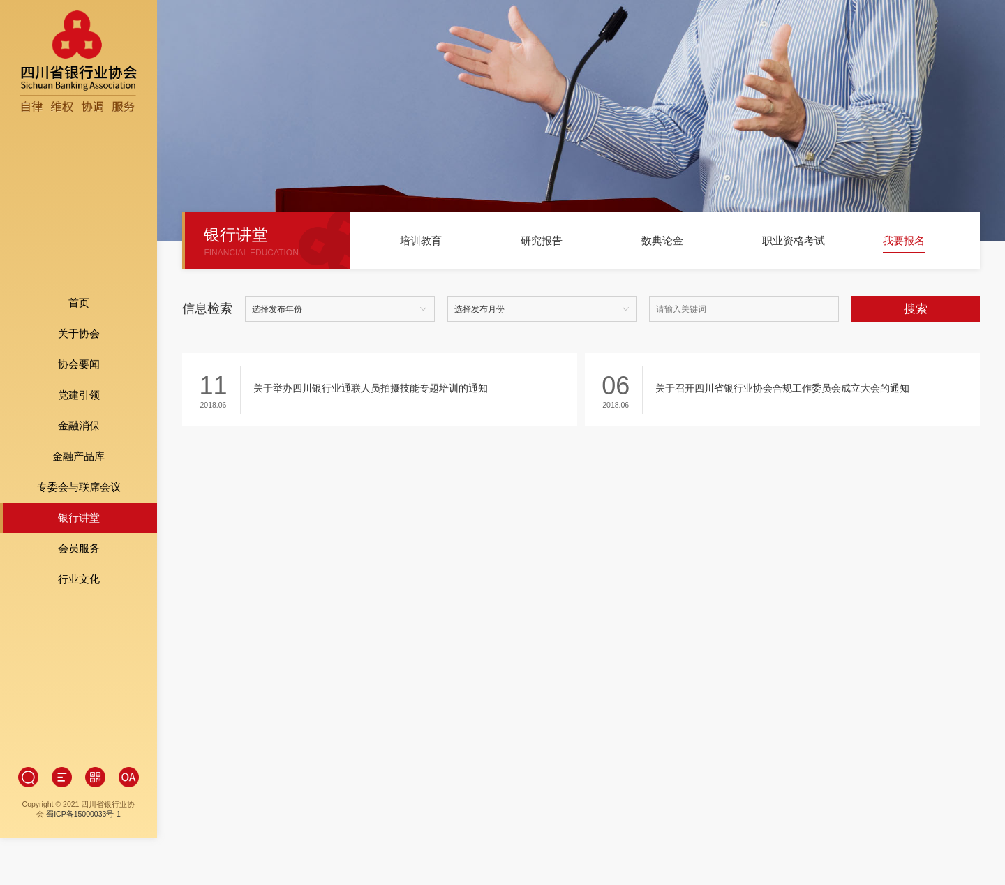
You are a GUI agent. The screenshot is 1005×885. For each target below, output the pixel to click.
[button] (376, 246)
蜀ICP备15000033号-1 (83, 768)
